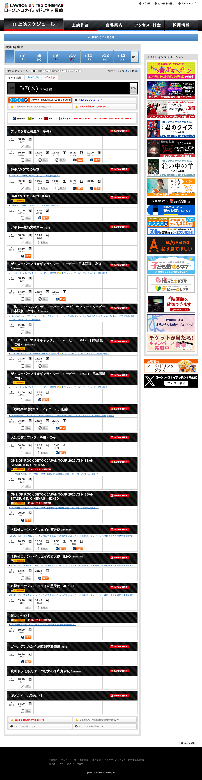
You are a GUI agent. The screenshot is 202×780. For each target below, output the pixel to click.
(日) (72, 57)
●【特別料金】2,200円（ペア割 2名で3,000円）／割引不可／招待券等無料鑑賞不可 (42, 625)
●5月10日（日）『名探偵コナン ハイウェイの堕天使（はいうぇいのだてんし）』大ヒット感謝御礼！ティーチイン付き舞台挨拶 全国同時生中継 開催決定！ (72, 536)
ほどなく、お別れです (27, 696)
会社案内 (53, 760)
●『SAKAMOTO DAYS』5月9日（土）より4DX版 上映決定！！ (34, 176)
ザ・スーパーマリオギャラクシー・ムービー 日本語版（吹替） (57, 264)
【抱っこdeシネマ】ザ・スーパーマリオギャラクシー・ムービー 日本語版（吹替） (59, 309)
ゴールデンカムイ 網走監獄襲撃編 (35, 646)
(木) (22, 57)
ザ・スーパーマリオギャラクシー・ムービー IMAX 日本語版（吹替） (57, 342)
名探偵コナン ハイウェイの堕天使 (35, 530)
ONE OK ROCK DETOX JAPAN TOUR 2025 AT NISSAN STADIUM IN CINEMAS (52, 463)
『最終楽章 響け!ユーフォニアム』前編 (39, 409)
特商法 (52, 763)
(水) (122, 57)
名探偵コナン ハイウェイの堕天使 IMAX (41, 556)
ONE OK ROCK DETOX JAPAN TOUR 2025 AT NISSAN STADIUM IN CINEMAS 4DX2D (52, 496)
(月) (89, 57)
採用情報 (84, 760)
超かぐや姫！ (20, 615)
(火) (105, 57)
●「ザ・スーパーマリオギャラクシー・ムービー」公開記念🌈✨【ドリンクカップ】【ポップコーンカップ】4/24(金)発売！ (59, 273)
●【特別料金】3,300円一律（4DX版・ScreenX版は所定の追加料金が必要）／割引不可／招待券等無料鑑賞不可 (54, 474)
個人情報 (96, 760)
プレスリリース (68, 760)
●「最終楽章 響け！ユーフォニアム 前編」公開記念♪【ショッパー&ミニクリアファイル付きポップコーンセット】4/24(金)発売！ (61, 416)
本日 (127, 71)
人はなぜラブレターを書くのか (33, 437)
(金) (39, 57)
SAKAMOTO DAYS (25, 169)
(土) (55, 57)
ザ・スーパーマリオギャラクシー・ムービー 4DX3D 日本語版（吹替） (58, 376)
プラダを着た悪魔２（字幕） (32, 131)
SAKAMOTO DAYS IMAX (30, 196)
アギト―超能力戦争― (27, 227)
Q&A (61, 763)
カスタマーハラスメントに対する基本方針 (124, 760)
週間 (137, 71)
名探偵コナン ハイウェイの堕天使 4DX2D (42, 586)
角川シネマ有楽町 (75, 763)
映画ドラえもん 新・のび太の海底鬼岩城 (40, 671)
